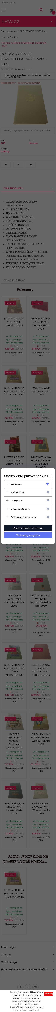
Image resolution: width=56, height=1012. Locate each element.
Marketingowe (17, 492)
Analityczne (16, 500)
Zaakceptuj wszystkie (28, 535)
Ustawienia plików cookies (26, 476)
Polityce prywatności (29, 1010)
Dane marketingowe (20, 509)
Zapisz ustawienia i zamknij (28, 527)
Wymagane (16, 484)
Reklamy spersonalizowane (23, 517)
